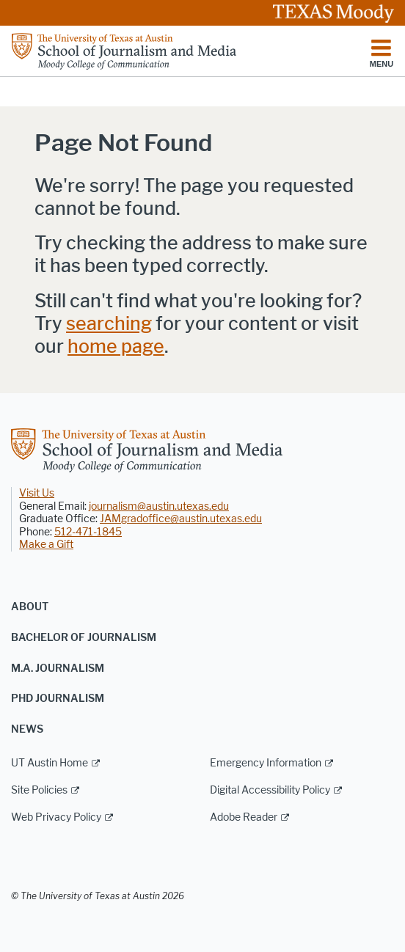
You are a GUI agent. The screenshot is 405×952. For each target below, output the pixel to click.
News (27, 729)
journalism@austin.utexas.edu (159, 506)
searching (109, 323)
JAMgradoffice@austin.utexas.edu (181, 519)
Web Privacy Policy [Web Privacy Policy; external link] (56, 817)
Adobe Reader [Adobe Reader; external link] (243, 817)
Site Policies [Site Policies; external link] (39, 790)
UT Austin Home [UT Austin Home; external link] (49, 763)
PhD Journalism (57, 698)
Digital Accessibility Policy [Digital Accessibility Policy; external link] (270, 790)
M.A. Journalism (57, 668)
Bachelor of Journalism (83, 637)
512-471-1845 (88, 532)
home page (116, 346)
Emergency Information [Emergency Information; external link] (265, 763)
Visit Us (36, 493)
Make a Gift (46, 544)
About (29, 607)
